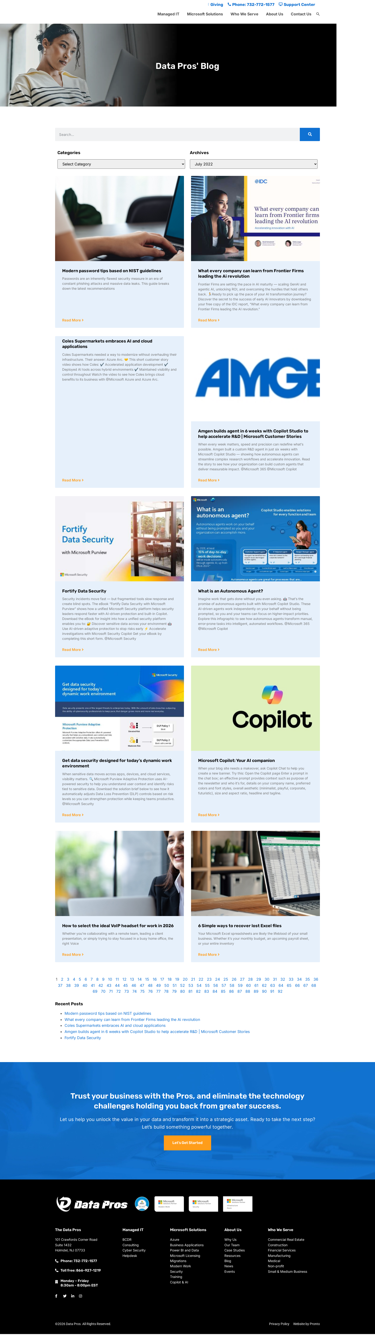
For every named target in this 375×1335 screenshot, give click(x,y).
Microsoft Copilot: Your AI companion (236, 761)
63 (272, 986)
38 (68, 986)
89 (256, 992)
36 (316, 980)
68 (313, 986)
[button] (318, 14)
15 (147, 980)
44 (117, 986)
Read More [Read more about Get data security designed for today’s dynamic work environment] (72, 816)
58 (232, 986)
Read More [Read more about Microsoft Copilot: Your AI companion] (208, 816)
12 (124, 980)
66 (297, 986)
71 (111, 992)
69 (95, 992)
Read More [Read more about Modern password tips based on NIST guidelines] (72, 320)
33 (291, 980)
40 (85, 986)
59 (240, 986)
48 (150, 986)
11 (117, 980)
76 (150, 992)
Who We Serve (244, 14)
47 (142, 986)
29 (258, 980)
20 (185, 980)
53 (190, 986)
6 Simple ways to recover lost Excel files (240, 926)
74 (134, 992)
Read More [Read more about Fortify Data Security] (72, 650)
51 (175, 986)
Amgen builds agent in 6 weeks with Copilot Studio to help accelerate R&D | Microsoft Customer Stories (253, 434)
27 (242, 980)
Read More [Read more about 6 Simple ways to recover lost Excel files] (208, 955)
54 (199, 986)
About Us (274, 14)
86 (231, 992)
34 (299, 980)
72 (118, 992)
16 (155, 980)
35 (307, 980)
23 (209, 980)
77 (158, 992)
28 (250, 980)
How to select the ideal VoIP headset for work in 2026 (118, 926)
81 (190, 992)
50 (166, 986)
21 (193, 980)
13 (132, 980)
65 (289, 986)
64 (281, 986)
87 (239, 992)
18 (170, 980)
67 (305, 986)
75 (142, 992)
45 (125, 986)
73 (126, 992)
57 (224, 986)
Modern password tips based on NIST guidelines (111, 270)
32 (282, 980)
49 (158, 986)
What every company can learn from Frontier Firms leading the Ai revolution (132, 1020)
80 (182, 992)
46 (133, 986)
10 (110, 980)
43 (109, 986)
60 (248, 986)
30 (267, 980)
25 (225, 980)
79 (174, 992)
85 (223, 992)
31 (275, 980)
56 (215, 986)
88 (247, 992)
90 (264, 992)
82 (198, 992)
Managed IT (168, 14)
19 (177, 980)
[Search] (310, 134)
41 (93, 986)
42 (100, 986)
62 (264, 986)
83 (206, 992)
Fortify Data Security (84, 591)
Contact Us (301, 14)
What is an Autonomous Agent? (230, 591)
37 (60, 986)
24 (217, 980)
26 (234, 980)
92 (280, 992)
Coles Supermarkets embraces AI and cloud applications (115, 1026)
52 (182, 986)
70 (103, 992)
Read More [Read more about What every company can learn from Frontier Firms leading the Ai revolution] (208, 320)
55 (207, 986)
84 (215, 992)
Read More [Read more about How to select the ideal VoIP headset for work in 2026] (72, 955)
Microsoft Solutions (205, 14)
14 (140, 980)
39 (76, 986)
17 (162, 980)
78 (166, 992)
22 (201, 980)
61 (256, 986)
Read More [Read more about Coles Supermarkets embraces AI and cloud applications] (72, 480)
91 (272, 992)
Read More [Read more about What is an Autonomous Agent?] (208, 650)
